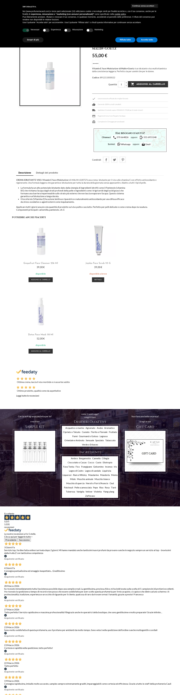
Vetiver (89, 420)
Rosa (107, 416)
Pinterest (122, 159)
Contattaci (38, 680)
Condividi (106, 159)
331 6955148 (148, 137)
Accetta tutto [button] (147, 40)
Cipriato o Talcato (71, 360)
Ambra (74, 387)
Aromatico (109, 356)
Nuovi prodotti (10, 666)
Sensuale (90, 369)
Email (146, 144)
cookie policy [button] (120, 14)
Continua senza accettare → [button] (144, 6)
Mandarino (93, 403)
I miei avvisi (68, 681)
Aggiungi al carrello (148, 84)
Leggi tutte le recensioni (27, 324)
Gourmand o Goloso (88, 364)
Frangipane (86, 395)
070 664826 (121, 137)
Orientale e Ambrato (74, 369)
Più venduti (9, 670)
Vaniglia (80, 420)
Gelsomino (98, 395)
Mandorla (105, 403)
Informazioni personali (72, 662)
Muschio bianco (102, 407)
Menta (114, 403)
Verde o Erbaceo (90, 373)
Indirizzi (66, 673)
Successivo (24, 468)
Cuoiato (86, 360)
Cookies (37, 688)
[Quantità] (121, 84)
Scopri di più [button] (33, 40)
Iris (115, 395)
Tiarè (113, 416)
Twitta (114, 159)
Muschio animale (85, 407)
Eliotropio (107, 391)
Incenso (108, 395)
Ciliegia (105, 387)
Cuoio (98, 391)
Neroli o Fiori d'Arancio (97, 411)
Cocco (91, 391)
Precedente (10, 468)
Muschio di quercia (75, 411)
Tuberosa (70, 420)
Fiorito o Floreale (99, 360)
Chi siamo (37, 673)
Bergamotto (85, 387)
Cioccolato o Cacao (77, 391)
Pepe (95, 416)
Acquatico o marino (74, 356)
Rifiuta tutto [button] (125, 40)
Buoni (65, 677)
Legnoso (104, 364)
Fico (78, 395)
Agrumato (90, 356)
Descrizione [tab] (24, 173)
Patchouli (68, 416)
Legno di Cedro (76, 399)
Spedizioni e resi (40, 666)
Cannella (96, 387)
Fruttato (113, 360)
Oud (112, 411)
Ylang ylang (108, 420)
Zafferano (90, 424)
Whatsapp (123, 144)
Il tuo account (74, 658)
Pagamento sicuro (41, 677)
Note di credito (69, 670)
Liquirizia (106, 399)
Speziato (99, 369)
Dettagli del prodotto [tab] (47, 173)
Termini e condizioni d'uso (44, 669)
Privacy (36, 684)
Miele (73, 407)
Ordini (65, 666)
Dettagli (90, 280)
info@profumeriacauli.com (162, 679)
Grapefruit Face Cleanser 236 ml (38, 263)
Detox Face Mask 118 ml (142, 263)
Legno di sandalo (93, 399)
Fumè (75, 364)
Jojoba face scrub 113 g (90, 263)
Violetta (98, 420)
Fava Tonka (68, 395)
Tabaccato (110, 369)
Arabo (100, 356)
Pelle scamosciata (83, 416)
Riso (101, 416)
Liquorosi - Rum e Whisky (74, 403)
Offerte (7, 663)
